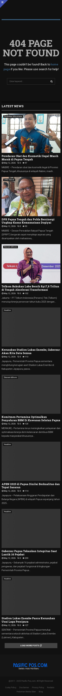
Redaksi (50, 687)
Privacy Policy (38, 687)
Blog (41, 692)
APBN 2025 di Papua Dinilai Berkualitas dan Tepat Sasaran (31, 485)
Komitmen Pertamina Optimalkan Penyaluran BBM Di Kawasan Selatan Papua (31, 418)
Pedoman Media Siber (26, 692)
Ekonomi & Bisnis (10, 247)
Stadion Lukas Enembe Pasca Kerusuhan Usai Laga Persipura (28, 620)
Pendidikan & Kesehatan (13, 116)
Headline (7, 310)
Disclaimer (24, 687)
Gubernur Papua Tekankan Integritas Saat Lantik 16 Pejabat (29, 552)
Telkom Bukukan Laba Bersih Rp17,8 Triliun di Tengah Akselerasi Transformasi (30, 288)
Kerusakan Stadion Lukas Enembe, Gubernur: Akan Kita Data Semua (31, 351)
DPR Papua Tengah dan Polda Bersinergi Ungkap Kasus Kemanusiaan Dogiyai (28, 221)
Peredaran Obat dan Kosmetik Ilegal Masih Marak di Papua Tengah (30, 157)
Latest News (12, 106)
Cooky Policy (10, 687)
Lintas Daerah (9, 180)
